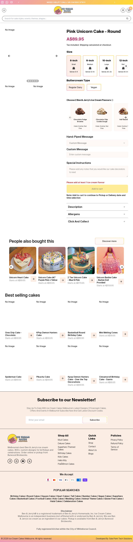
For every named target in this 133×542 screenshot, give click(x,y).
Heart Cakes (63, 496)
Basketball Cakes (26, 498)
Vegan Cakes (104, 496)
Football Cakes (43, 498)
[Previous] (19, 2)
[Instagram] (16, 461)
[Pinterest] (29, 461)
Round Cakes (33, 496)
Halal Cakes (56, 501)
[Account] (123, 10)
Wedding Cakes (73, 498)
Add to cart (97, 189)
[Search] (127, 18)
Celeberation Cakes (73, 501)
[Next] (115, 2)
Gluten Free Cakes (113, 498)
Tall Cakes (76, 496)
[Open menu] (4, 10)
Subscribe (95, 420)
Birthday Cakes (17, 496)
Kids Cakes (58, 498)
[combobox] (97, 143)
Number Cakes (89, 496)
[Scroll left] (9, 55)
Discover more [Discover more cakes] (109, 241)
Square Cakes (48, 496)
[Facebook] (10, 461)
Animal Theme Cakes (92, 498)
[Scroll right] (56, 55)
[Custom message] (97, 154)
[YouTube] (23, 461)
